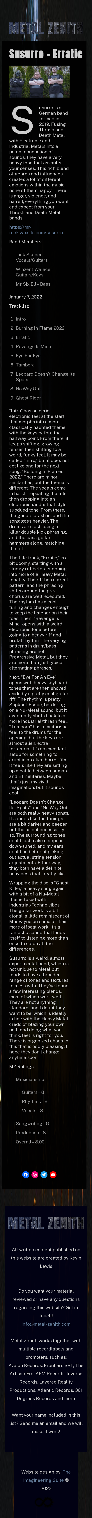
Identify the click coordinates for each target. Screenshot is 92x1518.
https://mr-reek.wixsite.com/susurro (36, 229)
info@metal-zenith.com (46, 1324)
